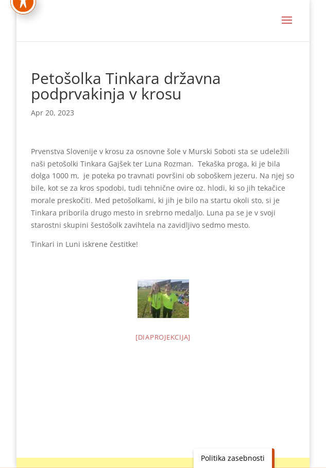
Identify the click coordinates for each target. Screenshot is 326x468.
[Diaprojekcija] (163, 337)
